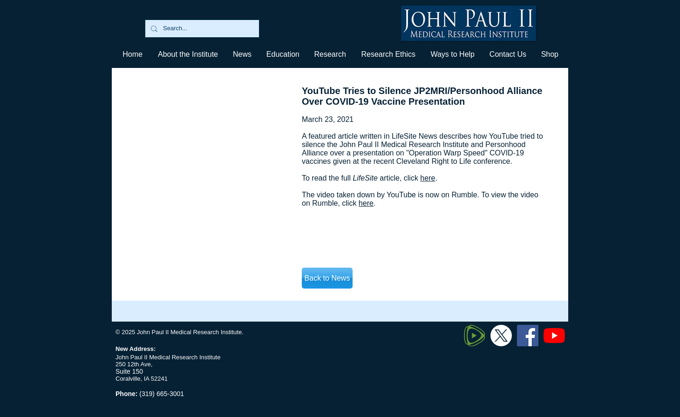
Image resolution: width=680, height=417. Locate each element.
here (427, 178)
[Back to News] (327, 278)
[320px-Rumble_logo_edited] (474, 335)
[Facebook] (527, 335)
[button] (282, 54)
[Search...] (201, 28)
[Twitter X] (501, 335)
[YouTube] (554, 335)
